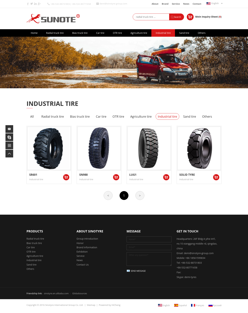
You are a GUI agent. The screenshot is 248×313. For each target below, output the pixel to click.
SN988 (83, 175)
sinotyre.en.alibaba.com (56, 293)
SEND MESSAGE (138, 270)
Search (177, 16)
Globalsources (79, 293)
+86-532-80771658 (187, 267)
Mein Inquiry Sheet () (208, 16)
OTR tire (117, 32)
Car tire (100, 32)
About (155, 3)
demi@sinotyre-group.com (113, 4)
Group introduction (87, 238)
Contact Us (83, 264)
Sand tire (184, 32)
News (186, 3)
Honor (80, 243)
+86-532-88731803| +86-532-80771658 (71, 4)
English (215, 3)
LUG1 (132, 175)
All (32, 116)
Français (199, 305)
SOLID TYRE (187, 175)
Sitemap (91, 305)
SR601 (33, 175)
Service (176, 3)
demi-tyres (190, 277)
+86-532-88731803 (191, 262)
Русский (217, 305)
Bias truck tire (80, 32)
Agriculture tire (138, 32)
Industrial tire (163, 32)
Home (34, 32)
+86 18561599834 (195, 258)
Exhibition (82, 251)
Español (183, 305)
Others (201, 32)
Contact (197, 3)
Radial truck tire (55, 32)
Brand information (87, 247)
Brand (165, 3)
